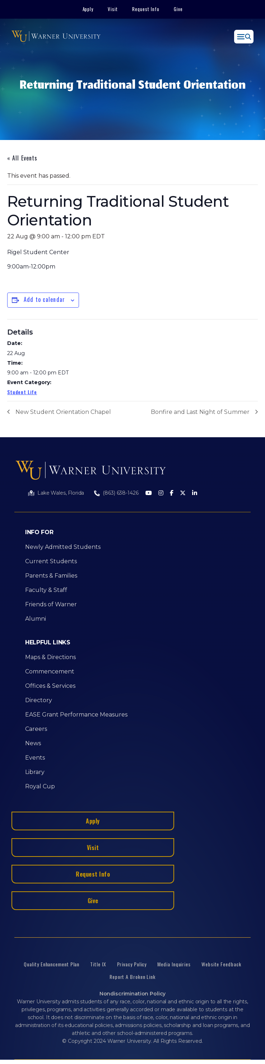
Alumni (35, 618)
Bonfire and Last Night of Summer (200, 412)
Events (35, 757)
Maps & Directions (50, 657)
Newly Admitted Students (63, 546)
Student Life (22, 392)
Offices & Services (50, 685)
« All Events (22, 158)
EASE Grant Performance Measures (76, 714)
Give (178, 9)
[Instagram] (160, 493)
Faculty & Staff (46, 590)
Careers (36, 728)
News (33, 743)
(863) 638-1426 (120, 493)
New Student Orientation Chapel (63, 412)
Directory (38, 700)
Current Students (51, 561)
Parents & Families (51, 575)
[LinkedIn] (194, 493)
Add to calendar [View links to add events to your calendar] (44, 299)
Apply (88, 9)
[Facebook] (171, 493)
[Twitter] (183, 493)
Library (35, 772)
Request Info (145, 9)
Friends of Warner (51, 604)
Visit (113, 9)
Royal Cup (40, 786)
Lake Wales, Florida (60, 493)
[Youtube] (148, 493)
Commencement (49, 671)
